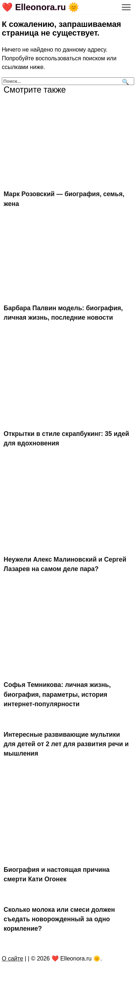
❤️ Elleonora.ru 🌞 (40, 7)
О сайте (12, 958)
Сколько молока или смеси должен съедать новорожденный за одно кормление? (59, 919)
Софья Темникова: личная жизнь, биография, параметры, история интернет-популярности (57, 694)
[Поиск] (124, 81)
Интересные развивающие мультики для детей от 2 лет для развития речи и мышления (66, 744)
